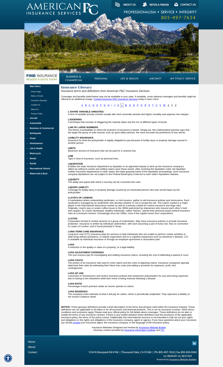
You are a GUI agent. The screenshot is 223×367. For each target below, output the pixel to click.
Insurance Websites (102, 327)
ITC (162, 330)
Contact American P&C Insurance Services (116, 99)
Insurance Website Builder (152, 327)
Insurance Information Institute (139, 330)
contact (76, 322)
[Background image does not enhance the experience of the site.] (41, 86)
